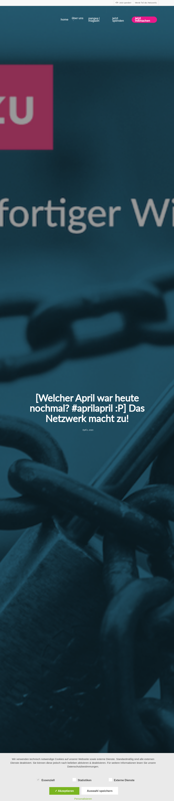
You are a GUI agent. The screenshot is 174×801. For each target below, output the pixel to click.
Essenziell (45, 780)
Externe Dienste (121, 780)
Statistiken (82, 780)
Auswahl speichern (99, 790)
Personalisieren (83, 798)
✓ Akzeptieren (64, 790)
